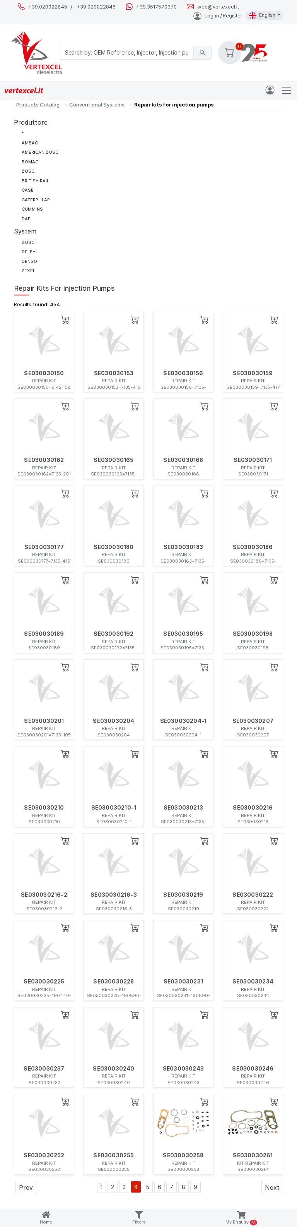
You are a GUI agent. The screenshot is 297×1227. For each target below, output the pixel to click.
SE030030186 (253, 547)
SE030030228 (113, 981)
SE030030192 (113, 634)
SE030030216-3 (113, 895)
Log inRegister (217, 15)
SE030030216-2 (44, 895)
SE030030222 (252, 895)
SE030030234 (252, 981)
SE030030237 (44, 1069)
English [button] (263, 15)
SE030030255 (113, 1155)
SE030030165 (113, 460)
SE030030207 (252, 721)
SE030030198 (253, 634)
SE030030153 (113, 373)
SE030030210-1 (114, 808)
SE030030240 (113, 1069)
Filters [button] (139, 1218)
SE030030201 (44, 721)
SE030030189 (44, 634)
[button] (229, 52)
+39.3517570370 (156, 6)
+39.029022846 (96, 6)
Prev (26, 1187)
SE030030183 (183, 547)
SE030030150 (44, 373)
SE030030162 (44, 460)
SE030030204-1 (183, 721)
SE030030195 (183, 634)
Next (272, 1187)
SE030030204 (113, 721)
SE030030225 (44, 981)
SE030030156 (183, 373)
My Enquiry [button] (241, 1218)
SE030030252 (44, 1155)
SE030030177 (44, 547)
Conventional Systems (97, 104)
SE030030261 (253, 1155)
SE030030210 (44, 808)
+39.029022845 (47, 6)
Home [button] (46, 1218)
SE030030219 (183, 895)
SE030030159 (253, 373)
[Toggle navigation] (286, 90)
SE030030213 (183, 808)
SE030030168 (183, 460)
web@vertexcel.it (218, 6)
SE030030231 (183, 981)
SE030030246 (252, 1069)
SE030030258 (183, 1155)
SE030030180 (113, 547)
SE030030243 (183, 1069)
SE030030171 (253, 460)
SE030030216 (253, 808)
